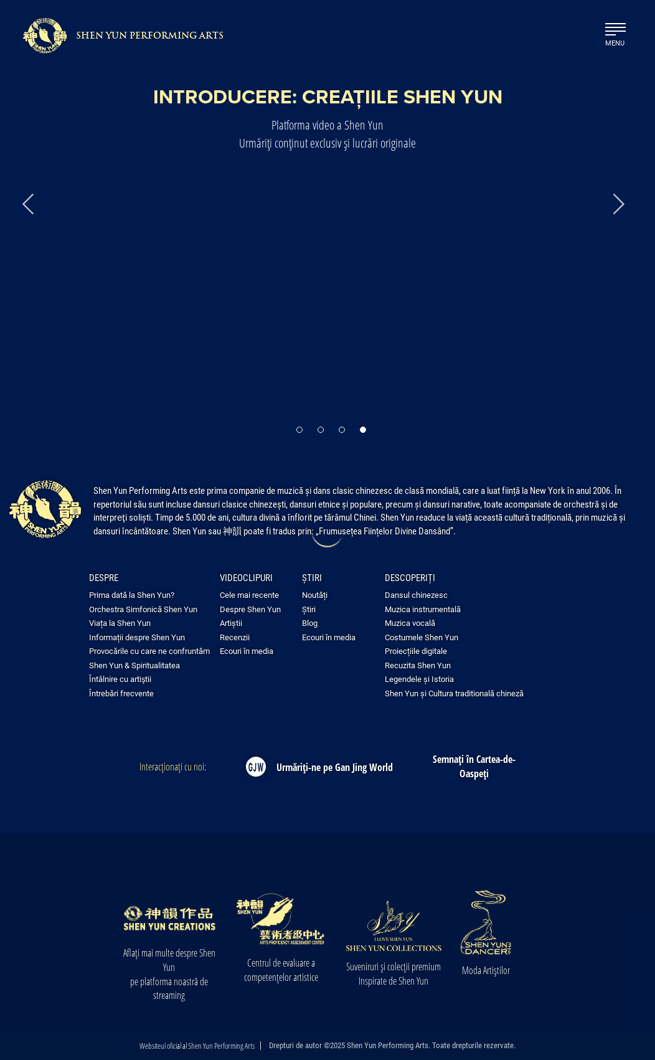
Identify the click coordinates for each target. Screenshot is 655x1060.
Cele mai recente (249, 594)
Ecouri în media (246, 650)
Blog (310, 622)
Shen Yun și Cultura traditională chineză (454, 693)
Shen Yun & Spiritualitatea (134, 665)
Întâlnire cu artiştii (120, 678)
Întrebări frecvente (121, 693)
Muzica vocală (410, 622)
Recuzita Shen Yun (418, 665)
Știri (312, 577)
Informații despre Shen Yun (137, 637)
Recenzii (235, 637)
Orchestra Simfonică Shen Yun (143, 609)
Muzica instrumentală (423, 609)
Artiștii (231, 622)
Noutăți (315, 594)
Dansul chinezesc (416, 594)
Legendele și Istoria (419, 678)
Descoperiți (410, 577)
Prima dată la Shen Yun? (131, 594)
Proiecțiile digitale (416, 650)
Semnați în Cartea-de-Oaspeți (474, 766)
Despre (103, 577)
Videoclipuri (246, 577)
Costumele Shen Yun (421, 637)
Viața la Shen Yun (120, 622)
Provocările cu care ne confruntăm (149, 650)
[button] (299, 425)
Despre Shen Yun (250, 609)
